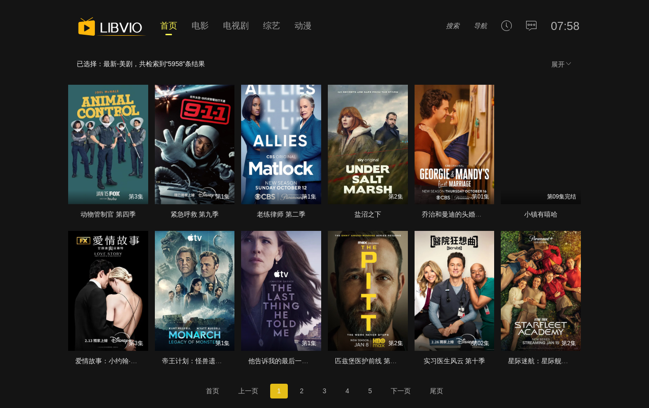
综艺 (271, 25)
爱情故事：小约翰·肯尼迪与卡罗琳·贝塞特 (137, 361)
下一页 (401, 391)
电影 (200, 25)
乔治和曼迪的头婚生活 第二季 (466, 214)
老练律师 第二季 (281, 214)
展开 (561, 64)
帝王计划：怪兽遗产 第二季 (203, 361)
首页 (168, 25)
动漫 (303, 25)
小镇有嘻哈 (541, 214)
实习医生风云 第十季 (455, 361)
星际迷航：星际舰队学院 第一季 (555, 361)
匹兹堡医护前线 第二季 (369, 361)
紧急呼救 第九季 (195, 214)
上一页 (248, 391)
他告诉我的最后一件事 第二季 (292, 361)
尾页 (436, 391)
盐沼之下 (368, 214)
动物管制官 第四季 (108, 214)
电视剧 (236, 25)
